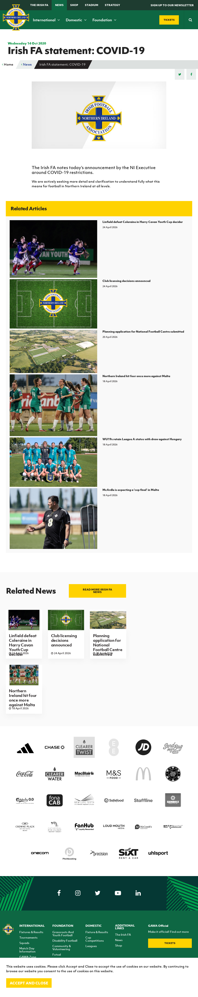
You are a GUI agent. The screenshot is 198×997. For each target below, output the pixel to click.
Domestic (76, 20)
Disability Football (64, 940)
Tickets (169, 943)
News (59, 5)
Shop (74, 5)
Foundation (104, 20)
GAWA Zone (27, 957)
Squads (24, 943)
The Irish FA (39, 5)
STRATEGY (112, 5)
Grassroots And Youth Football (63, 933)
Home (7, 64)
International (46, 20)
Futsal (56, 954)
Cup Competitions (94, 938)
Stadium (91, 5)
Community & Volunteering (61, 947)
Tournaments (28, 937)
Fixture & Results (96, 932)
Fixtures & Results (31, 932)
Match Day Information (27, 949)
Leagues (91, 946)
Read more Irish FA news (97, 591)
